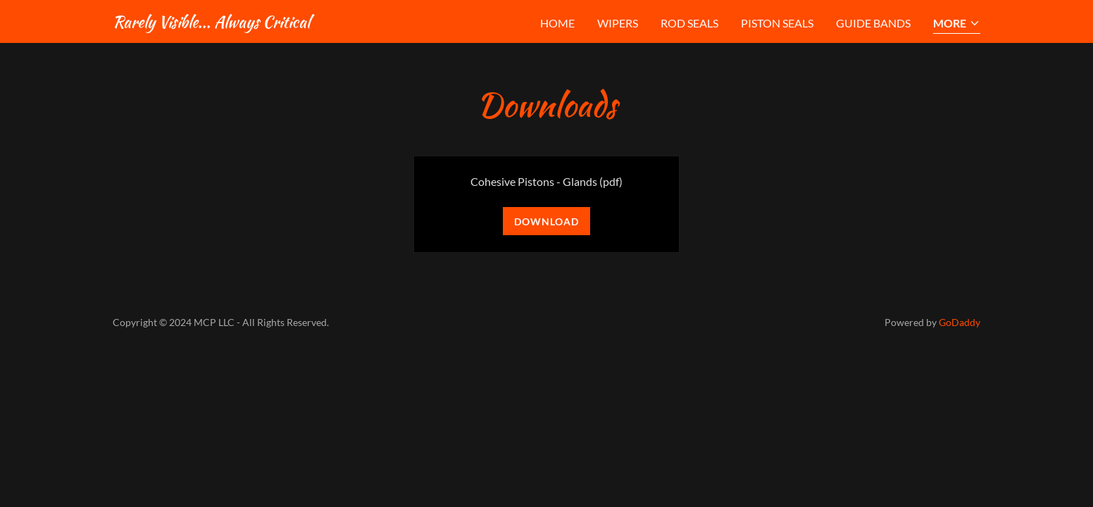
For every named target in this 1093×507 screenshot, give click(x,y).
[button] (956, 24)
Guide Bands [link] (873, 23)
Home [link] (557, 23)
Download (546, 221)
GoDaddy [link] (959, 322)
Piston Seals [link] (777, 23)
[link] (211, 23)
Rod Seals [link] (689, 23)
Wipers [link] (617, 23)
